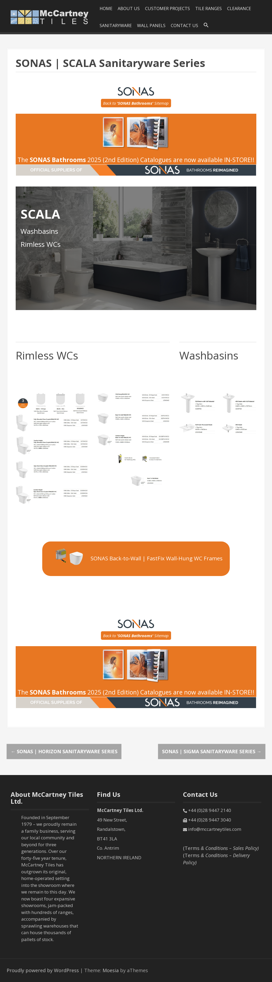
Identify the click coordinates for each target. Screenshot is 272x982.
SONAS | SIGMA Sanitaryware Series (211, 751)
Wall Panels (151, 25)
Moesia (111, 970)
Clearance (239, 8)
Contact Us (184, 25)
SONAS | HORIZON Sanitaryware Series (64, 751)
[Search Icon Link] (206, 25)
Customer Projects (167, 8)
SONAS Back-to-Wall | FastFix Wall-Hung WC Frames (136, 557)
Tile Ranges (208, 8)
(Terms (221, 848)
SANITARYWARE (116, 25)
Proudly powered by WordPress (43, 970)
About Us (129, 8)
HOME (106, 8)
